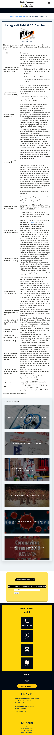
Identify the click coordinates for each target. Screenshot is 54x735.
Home (11, 16)
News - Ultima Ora (19, 16)
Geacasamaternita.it (27, 728)
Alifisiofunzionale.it (26, 732)
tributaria (31, 222)
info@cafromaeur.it (27, 686)
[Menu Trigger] (49, 3)
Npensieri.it (24, 726)
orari (37, 137)
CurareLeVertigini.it (26, 730)
